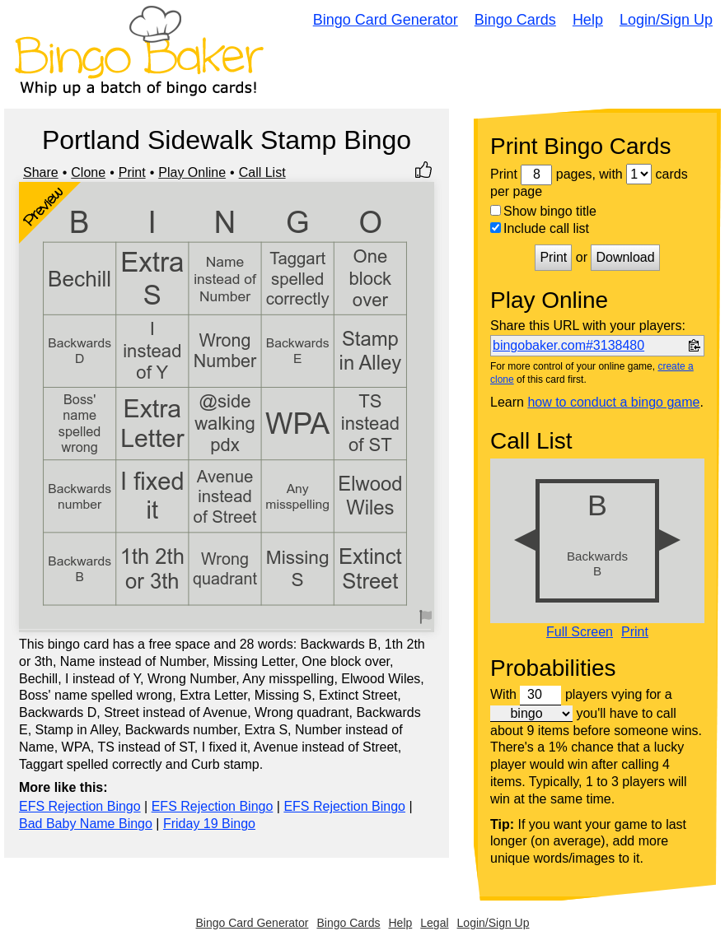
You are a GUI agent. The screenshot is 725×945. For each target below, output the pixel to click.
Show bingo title (543, 211)
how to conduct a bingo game (613, 402)
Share (40, 172)
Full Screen (579, 632)
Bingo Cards (515, 20)
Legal (434, 923)
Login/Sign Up (666, 20)
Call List (262, 172)
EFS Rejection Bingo (80, 806)
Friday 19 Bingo (209, 824)
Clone (88, 172)
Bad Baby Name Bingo (85, 824)
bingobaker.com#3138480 (568, 345)
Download (625, 257)
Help (588, 20)
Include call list (539, 228)
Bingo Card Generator (385, 20)
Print (132, 172)
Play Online (192, 172)
